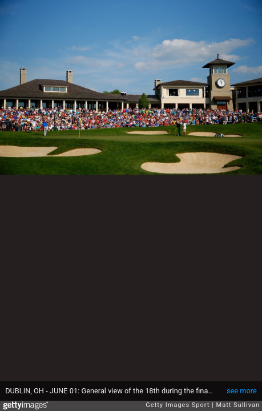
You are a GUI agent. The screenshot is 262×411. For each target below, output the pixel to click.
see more (242, 390)
